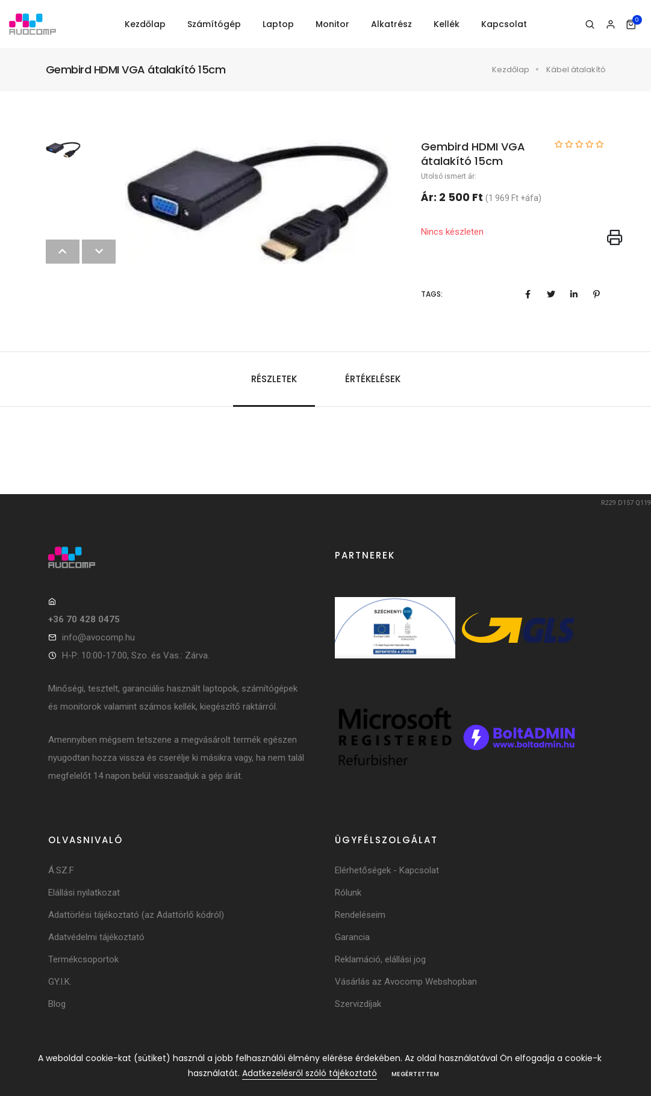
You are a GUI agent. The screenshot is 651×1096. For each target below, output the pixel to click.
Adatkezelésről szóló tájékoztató (309, 1073)
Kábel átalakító (576, 69)
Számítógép (214, 24)
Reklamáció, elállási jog (380, 959)
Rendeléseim (360, 914)
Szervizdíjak (358, 1003)
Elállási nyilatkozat (84, 892)
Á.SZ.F (61, 870)
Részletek (274, 379)
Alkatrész (391, 24)
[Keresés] (590, 25)
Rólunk (348, 892)
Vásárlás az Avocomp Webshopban (406, 981)
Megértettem (415, 1074)
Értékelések (372, 379)
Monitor (332, 24)
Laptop (278, 24)
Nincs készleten (452, 231)
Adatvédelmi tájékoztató (96, 937)
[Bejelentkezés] (610, 25)
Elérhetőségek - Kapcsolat (387, 870)
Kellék (446, 24)
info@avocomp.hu (98, 637)
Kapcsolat (504, 24)
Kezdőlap (145, 24)
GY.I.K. (60, 981)
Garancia (352, 937)
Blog (57, 1003)
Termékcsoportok (83, 959)
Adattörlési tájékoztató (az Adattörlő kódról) (136, 914)
